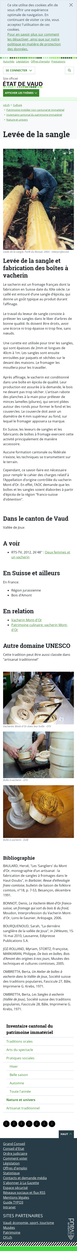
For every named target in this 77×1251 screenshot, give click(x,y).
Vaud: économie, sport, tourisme (28, 1222)
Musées (9, 1227)
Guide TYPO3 (13, 1202)
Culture (17, 105)
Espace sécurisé (15, 1187)
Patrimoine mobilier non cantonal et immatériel (35, 110)
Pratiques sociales (20, 1058)
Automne (17, 1083)
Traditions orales (19, 1041)
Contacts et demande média (25, 1178)
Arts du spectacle (19, 1050)
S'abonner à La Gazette (21, 1183)
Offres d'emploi (40, 61)
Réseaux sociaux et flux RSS (24, 1192)
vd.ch (6, 105)
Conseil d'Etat (13, 1148)
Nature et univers (17, 119)
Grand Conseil (14, 1144)
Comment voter (15, 1158)
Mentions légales (16, 1197)
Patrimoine (11, 1232)
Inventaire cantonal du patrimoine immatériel (34, 115)
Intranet (9, 1207)
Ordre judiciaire (15, 1153)
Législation (22, 61)
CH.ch (7, 1237)
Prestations (58, 61)
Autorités (8, 61)
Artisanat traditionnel (23, 1108)
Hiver (14, 1066)
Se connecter (19, 70)
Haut (66, 1134)
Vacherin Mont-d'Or (26, 620)
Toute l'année (20, 1091)
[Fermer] (71, 5)
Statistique (11, 1173)
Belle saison (19, 1075)
